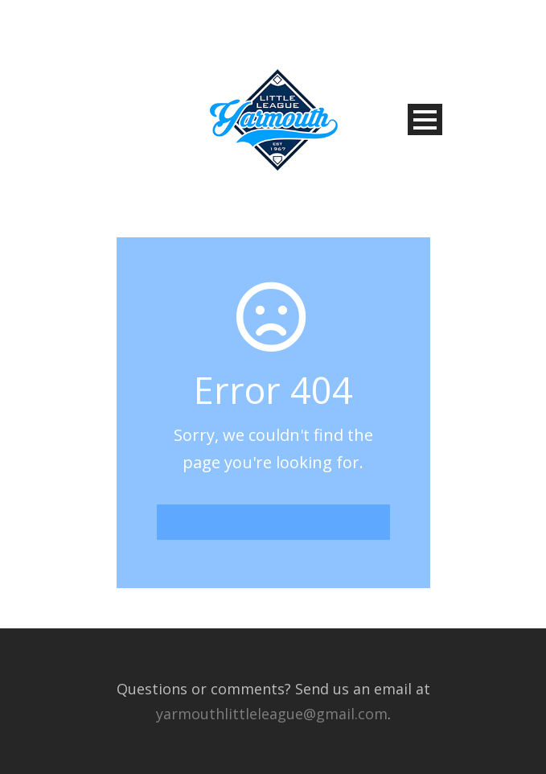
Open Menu (425, 119)
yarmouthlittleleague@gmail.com (272, 713)
